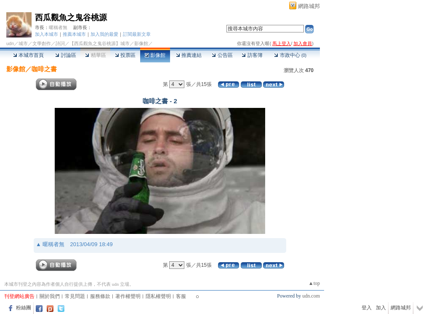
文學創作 (41, 43)
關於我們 (50, 296)
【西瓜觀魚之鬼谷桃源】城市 (99, 43)
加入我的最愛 (104, 34)
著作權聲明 (128, 296)
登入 (367, 308)
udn (10, 43)
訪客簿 (252, 55)
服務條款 (100, 296)
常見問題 (75, 296)
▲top (314, 283)
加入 (381, 308)
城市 (23, 43)
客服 (181, 296)
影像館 (155, 55)
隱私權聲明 (158, 296)
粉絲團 (23, 308)
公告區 (222, 55)
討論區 (65, 55)
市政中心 (290, 55)
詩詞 (60, 43)
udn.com (311, 296)
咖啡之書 (44, 68)
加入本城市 (46, 34)
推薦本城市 (74, 34)
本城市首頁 (28, 55)
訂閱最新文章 (137, 34)
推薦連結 (189, 55)
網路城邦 (309, 6)
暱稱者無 (58, 27)
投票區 (125, 55)
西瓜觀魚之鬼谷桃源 (71, 17)
